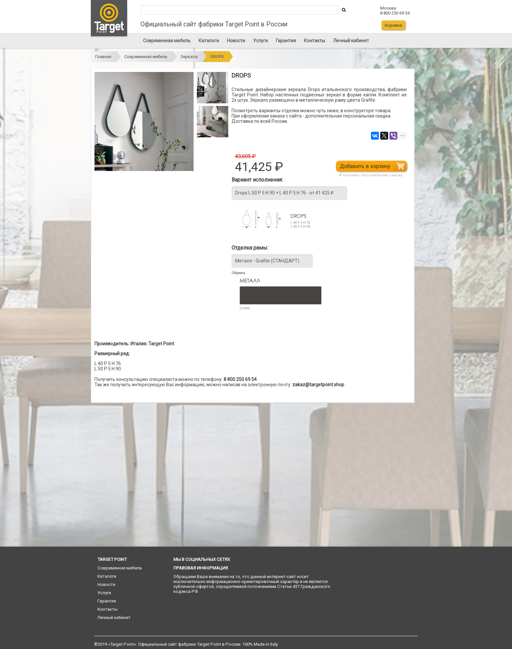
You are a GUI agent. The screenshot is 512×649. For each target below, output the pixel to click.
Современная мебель (167, 40)
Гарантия (286, 40)
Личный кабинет (351, 40)
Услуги (260, 40)
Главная (103, 56)
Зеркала (189, 56)
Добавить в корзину (367, 166)
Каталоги (209, 40)
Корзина (393, 25)
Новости (236, 40)
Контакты (314, 40)
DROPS (217, 56)
